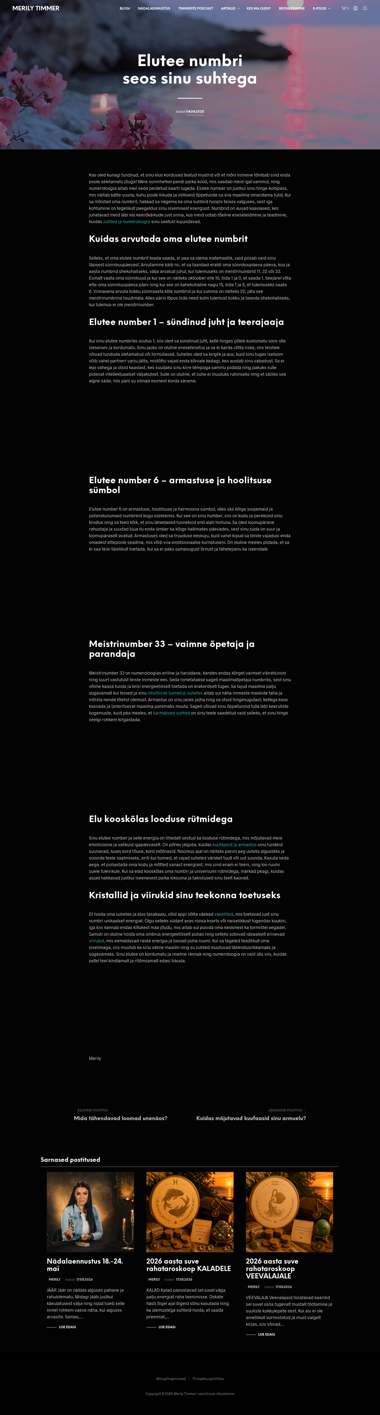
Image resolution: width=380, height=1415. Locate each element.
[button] (345, 8)
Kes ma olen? (259, 8)
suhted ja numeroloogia (126, 221)
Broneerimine (292, 8)
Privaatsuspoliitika (208, 1378)
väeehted (223, 914)
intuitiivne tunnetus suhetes (175, 693)
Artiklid (228, 8)
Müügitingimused (171, 1378)
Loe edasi (67, 1327)
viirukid (96, 940)
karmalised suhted (171, 713)
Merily (55, 1279)
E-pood (319, 8)
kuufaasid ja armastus (235, 844)
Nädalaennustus (154, 8)
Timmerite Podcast (195, 8)
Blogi (125, 8)
